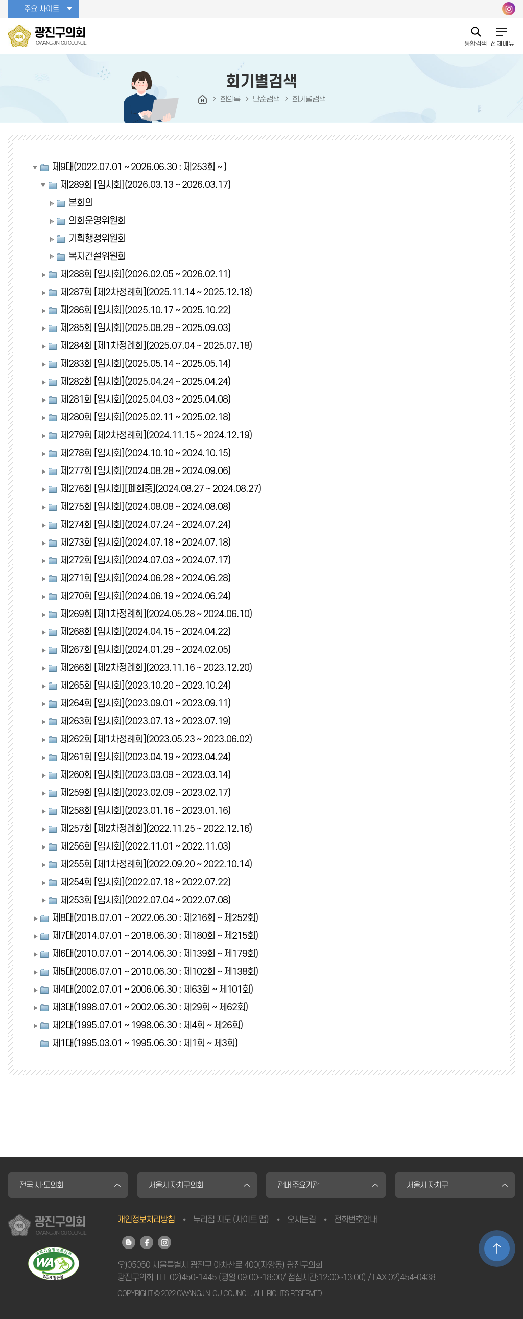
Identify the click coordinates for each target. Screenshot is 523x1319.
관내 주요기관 (298, 1185)
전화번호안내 (355, 1219)
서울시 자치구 (427, 1185)
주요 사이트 (41, 9)
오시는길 (301, 1219)
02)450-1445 (193, 1277)
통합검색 (475, 43)
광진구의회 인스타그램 (508, 8)
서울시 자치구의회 (176, 1185)
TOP (497, 1248)
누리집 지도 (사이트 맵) (231, 1219)
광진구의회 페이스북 (146, 1242)
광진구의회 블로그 (128, 1242)
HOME (202, 99)
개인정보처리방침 (146, 1219)
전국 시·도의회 (41, 1185)
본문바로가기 (0, 0)
